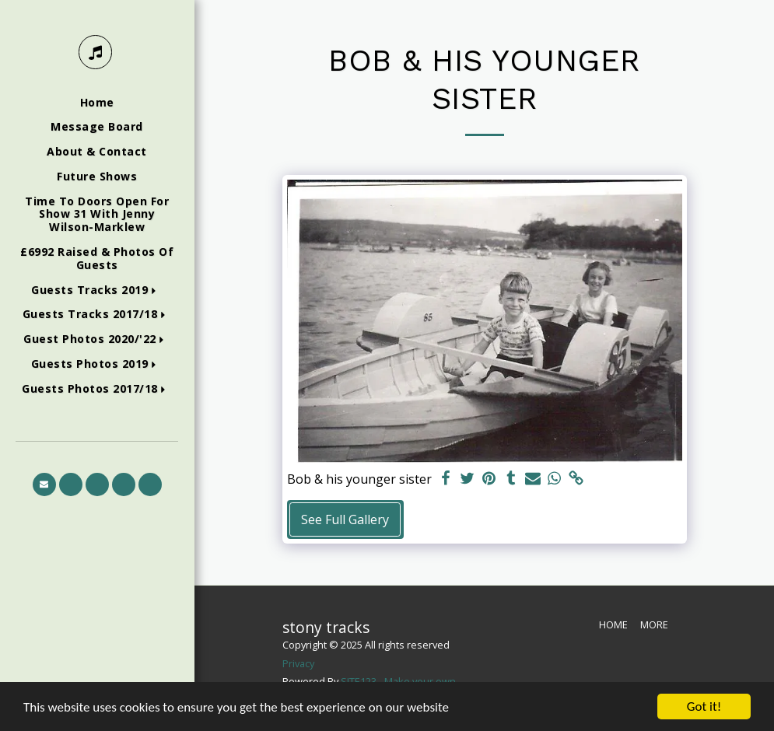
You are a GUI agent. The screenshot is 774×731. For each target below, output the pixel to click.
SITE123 (358, 681)
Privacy (298, 663)
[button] (97, 290)
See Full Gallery (345, 519)
